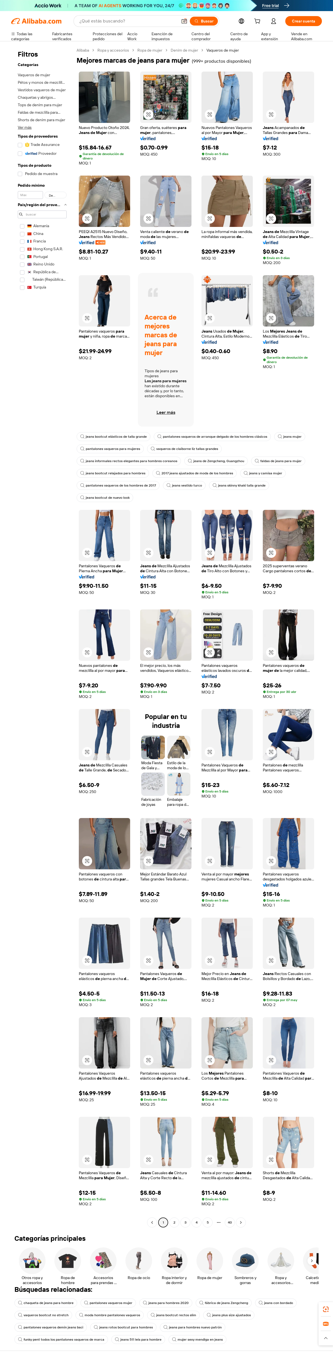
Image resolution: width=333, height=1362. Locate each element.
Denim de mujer (184, 50)
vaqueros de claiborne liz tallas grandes (184, 449)
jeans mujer (290, 436)
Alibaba (83, 50)
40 (230, 1222)
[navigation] (42, 637)
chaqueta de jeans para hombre (46, 1303)
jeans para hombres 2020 (166, 1303)
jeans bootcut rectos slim (173, 1315)
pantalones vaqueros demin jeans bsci (50, 1327)
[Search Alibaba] (127, 21)
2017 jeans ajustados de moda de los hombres (194, 473)
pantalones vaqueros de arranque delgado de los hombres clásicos (212, 436)
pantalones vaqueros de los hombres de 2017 (118, 485)
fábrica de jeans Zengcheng (223, 1303)
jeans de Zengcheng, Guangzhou (216, 461)
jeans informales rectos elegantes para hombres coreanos (128, 461)
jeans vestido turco (184, 485)
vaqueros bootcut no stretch (43, 1315)
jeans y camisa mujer (263, 473)
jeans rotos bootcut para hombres (123, 1327)
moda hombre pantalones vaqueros (109, 1315)
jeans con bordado (276, 1303)
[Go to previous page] (152, 1222)
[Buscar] (204, 21)
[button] (184, 21)
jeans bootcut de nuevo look (105, 497)
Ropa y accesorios (113, 50)
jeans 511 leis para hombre (138, 1339)
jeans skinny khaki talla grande (239, 485)
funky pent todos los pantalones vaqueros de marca (61, 1339)
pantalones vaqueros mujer (108, 1303)
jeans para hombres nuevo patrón (192, 1327)
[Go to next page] (241, 1222)
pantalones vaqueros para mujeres (110, 449)
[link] (326, 1309)
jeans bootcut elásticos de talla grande (113, 436)
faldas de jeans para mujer (278, 461)
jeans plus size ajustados (229, 1315)
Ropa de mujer (149, 50)
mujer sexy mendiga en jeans (197, 1339)
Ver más (25, 127)
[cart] (258, 22)
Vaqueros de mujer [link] (222, 50)
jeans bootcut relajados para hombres (112, 473)
